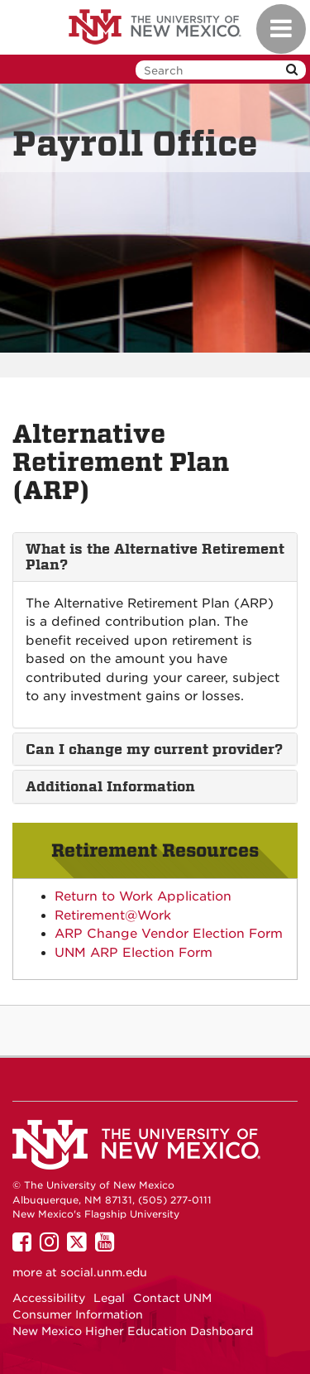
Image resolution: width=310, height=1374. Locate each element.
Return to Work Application (143, 896)
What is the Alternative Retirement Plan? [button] (155, 556)
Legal (109, 1297)
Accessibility (48, 1297)
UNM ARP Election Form (133, 952)
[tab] (155, 556)
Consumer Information (77, 1314)
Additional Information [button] (110, 786)
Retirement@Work (113, 915)
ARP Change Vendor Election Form (169, 933)
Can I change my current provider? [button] (154, 749)
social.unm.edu (103, 1272)
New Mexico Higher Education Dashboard (132, 1331)
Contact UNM (172, 1297)
